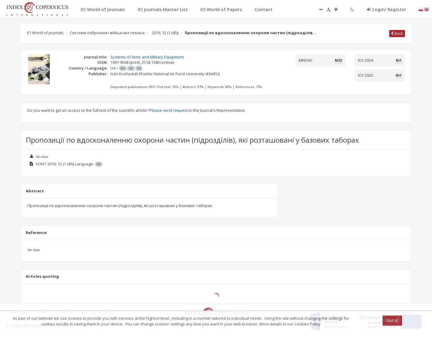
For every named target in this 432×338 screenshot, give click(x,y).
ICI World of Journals (45, 32)
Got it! (392, 320)
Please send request (168, 110)
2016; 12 (165, 32)
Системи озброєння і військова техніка (107, 32)
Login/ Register (386, 9)
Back (397, 33)
